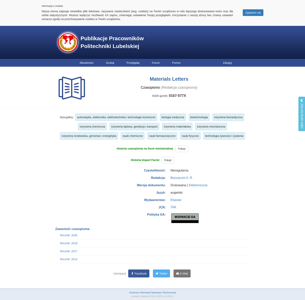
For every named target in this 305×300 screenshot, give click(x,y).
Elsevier (175, 200)
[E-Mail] (182, 273)
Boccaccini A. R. (181, 177)
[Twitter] (161, 273)
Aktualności (87, 62)
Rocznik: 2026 (68, 235)
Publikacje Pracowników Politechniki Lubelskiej (112, 42)
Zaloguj (227, 62)
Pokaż (182, 148)
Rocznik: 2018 (68, 243)
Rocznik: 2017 (68, 251)
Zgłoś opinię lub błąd (301, 114)
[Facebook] (138, 273)
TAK (173, 207)
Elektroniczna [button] (198, 185)
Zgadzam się (253, 12)
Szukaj (110, 62)
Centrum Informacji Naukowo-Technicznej (152, 292)
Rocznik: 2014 (68, 259)
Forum (156, 62)
